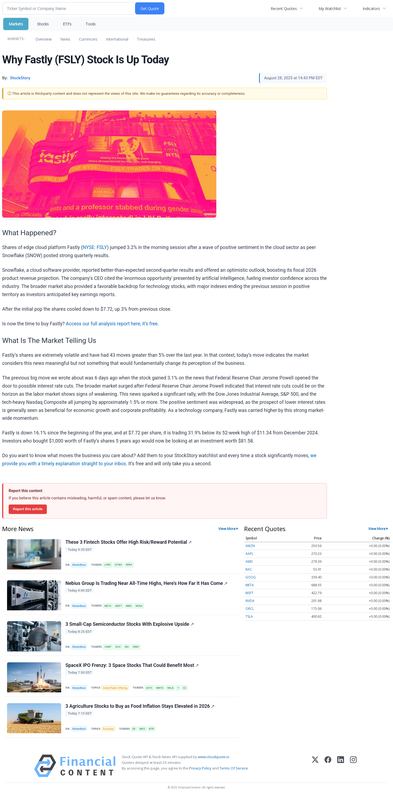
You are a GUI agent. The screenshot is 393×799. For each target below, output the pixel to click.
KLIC (119, 647)
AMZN (250, 545)
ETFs (67, 24)
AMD (249, 561)
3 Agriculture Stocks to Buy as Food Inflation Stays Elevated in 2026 (140, 707)
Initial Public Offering (115, 688)
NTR (152, 729)
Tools (91, 24)
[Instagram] (353, 767)
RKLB (171, 688)
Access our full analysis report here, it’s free (112, 323)
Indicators (371, 8)
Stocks (43, 24)
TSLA (249, 616)
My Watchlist (330, 8)
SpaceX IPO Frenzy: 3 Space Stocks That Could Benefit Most (132, 666)
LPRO (108, 565)
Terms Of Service (234, 769)
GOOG (250, 577)
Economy (108, 729)
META (108, 606)
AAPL (249, 553)
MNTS (161, 688)
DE (134, 729)
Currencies (88, 39)
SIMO (136, 647)
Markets (16, 24)
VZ (186, 688)
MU (128, 647)
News (65, 39)
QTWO (119, 565)
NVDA (139, 606)
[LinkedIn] (340, 767)
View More (227, 528)
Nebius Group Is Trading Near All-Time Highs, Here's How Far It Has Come (147, 583)
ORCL (249, 608)
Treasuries (146, 39)
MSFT (119, 606)
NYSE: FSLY (95, 247)
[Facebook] (327, 767)
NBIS (129, 606)
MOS (143, 729)
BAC (248, 569)
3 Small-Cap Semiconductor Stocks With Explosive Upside (130, 624)
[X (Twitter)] (315, 767)
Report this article (27, 509)
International (117, 39)
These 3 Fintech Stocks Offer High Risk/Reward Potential (129, 542)
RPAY (130, 565)
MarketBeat (79, 565)
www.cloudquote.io (213, 757)
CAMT (108, 647)
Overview (43, 39)
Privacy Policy (200, 769)
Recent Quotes (284, 8)
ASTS (150, 688)
